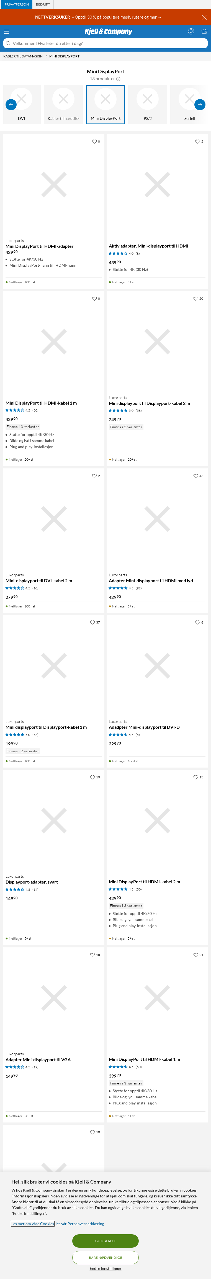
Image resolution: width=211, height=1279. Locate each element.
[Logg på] (191, 31)
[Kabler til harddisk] (63, 104)
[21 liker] (198, 954)
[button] (118, 78)
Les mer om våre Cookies (32, 1223)
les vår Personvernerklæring (80, 1223)
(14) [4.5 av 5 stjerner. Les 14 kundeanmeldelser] (35, 889)
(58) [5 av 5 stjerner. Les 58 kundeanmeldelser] (139, 410)
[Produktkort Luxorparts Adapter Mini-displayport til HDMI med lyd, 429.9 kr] (157, 519)
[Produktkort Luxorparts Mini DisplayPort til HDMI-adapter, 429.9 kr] (53, 184)
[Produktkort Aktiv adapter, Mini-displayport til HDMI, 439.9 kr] (157, 184)
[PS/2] (147, 104)
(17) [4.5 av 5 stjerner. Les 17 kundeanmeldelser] (35, 1067)
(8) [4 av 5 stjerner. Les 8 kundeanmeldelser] (138, 253)
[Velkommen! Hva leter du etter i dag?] (109, 43)
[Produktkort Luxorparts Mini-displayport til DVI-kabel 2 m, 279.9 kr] (53, 519)
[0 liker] (96, 141)
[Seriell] (190, 104)
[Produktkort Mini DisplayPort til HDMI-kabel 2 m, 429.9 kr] (157, 820)
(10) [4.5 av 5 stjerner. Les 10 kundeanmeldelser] (35, 588)
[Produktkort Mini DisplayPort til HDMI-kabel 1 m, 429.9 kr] (53, 341)
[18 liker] (95, 954)
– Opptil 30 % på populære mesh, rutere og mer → (99, 16)
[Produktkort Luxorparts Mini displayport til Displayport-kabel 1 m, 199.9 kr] (53, 665)
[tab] (16, 4)
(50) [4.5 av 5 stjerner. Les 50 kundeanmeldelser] (35, 410)
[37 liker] (95, 622)
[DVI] (21, 104)
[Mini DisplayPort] (105, 104)
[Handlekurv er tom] (204, 31)
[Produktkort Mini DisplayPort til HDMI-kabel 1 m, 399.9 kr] (157, 998)
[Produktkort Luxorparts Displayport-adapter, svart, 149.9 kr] (53, 820)
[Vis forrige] (11, 104)
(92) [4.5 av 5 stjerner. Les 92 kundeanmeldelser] (139, 588)
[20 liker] (198, 298)
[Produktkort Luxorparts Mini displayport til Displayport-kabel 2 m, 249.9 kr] (157, 341)
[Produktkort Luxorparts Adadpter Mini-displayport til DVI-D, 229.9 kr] (157, 665)
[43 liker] (198, 475)
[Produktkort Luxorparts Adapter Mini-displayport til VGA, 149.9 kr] (53, 998)
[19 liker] (95, 777)
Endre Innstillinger (106, 1268)
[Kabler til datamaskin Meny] (46, 56)
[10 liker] (95, 1132)
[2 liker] (96, 475)
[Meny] (6, 31)
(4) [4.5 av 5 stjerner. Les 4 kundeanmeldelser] (138, 735)
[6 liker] (199, 622)
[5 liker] (199, 141)
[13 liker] (198, 777)
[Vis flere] (199, 104)
